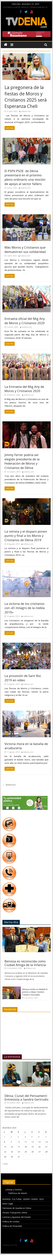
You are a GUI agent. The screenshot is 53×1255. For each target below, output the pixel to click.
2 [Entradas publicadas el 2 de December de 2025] (11, 1136)
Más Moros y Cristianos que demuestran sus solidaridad (25, 249)
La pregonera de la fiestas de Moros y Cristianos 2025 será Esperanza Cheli (26, 96)
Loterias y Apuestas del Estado (16, 1217)
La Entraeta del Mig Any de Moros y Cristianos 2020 (24, 388)
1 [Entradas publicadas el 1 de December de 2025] (4, 1136)
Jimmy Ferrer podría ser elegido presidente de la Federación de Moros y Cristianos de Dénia (22, 461)
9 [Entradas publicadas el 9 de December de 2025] (11, 1142)
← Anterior (9, 784)
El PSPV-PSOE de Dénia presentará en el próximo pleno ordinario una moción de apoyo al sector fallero (25, 177)
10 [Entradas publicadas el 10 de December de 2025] (19, 1142)
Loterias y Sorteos (13, 1189)
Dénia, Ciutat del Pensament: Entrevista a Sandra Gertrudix (26, 1097)
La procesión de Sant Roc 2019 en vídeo (23, 678)
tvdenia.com (26, 111)
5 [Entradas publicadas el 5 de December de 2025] (32, 1136)
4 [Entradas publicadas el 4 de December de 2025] (25, 1136)
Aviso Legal (7, 1203)
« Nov (5, 1163)
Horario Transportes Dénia (14, 1212)
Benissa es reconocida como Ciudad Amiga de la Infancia (25, 963)
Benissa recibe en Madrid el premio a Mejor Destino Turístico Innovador (34, 992)
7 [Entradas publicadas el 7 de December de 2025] (45, 1136)
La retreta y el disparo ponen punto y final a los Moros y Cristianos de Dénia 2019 (26, 535)
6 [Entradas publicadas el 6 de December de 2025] (38, 1136)
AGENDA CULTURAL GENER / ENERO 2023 (23, 1199)
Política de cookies (11, 1221)
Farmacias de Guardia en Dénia (16, 1208)
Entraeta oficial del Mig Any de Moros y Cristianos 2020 (25, 320)
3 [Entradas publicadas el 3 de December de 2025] (18, 1136)
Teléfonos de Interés (17, 1193)
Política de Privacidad (12, 1226)
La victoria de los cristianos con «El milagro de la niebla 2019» (25, 607)
